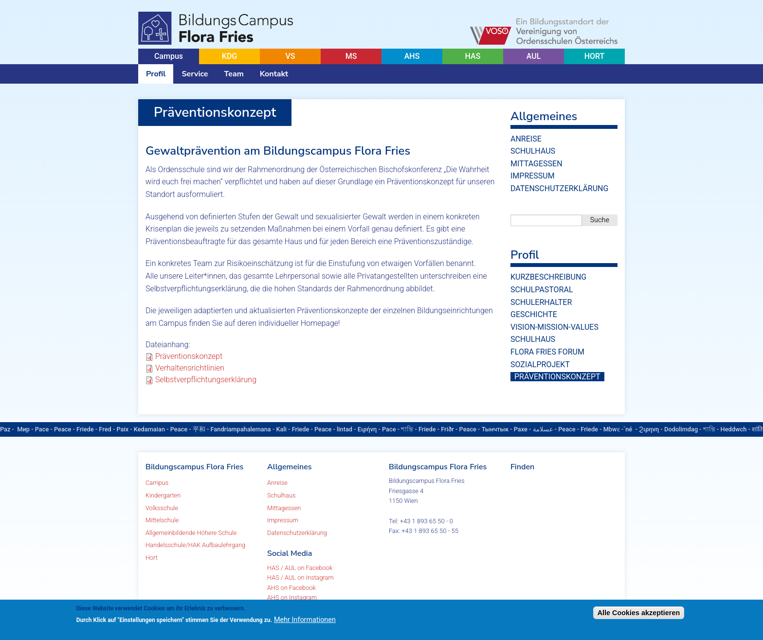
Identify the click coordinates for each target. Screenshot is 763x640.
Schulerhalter (541, 302)
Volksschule (161, 508)
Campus (168, 56)
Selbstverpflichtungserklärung (205, 379)
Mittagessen (536, 163)
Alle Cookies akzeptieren (639, 613)
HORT (594, 56)
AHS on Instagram (292, 597)
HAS (473, 56)
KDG (229, 56)
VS (290, 56)
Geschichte (533, 314)
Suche (600, 220)
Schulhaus (532, 151)
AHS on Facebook (291, 587)
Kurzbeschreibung (548, 277)
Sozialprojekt (540, 364)
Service (195, 74)
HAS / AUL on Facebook (299, 567)
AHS (412, 56)
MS (351, 56)
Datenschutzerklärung (559, 188)
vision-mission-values (554, 327)
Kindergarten (163, 495)
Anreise (526, 138)
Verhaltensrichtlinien (189, 368)
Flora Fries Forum (547, 351)
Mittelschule (162, 520)
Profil (155, 74)
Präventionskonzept (188, 356)
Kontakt (274, 74)
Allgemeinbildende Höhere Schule (190, 532)
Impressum (532, 175)
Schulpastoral (541, 289)
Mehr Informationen (305, 620)
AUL (534, 56)
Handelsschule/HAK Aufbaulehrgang (195, 545)
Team (234, 74)
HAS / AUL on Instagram (300, 577)
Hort (151, 557)
